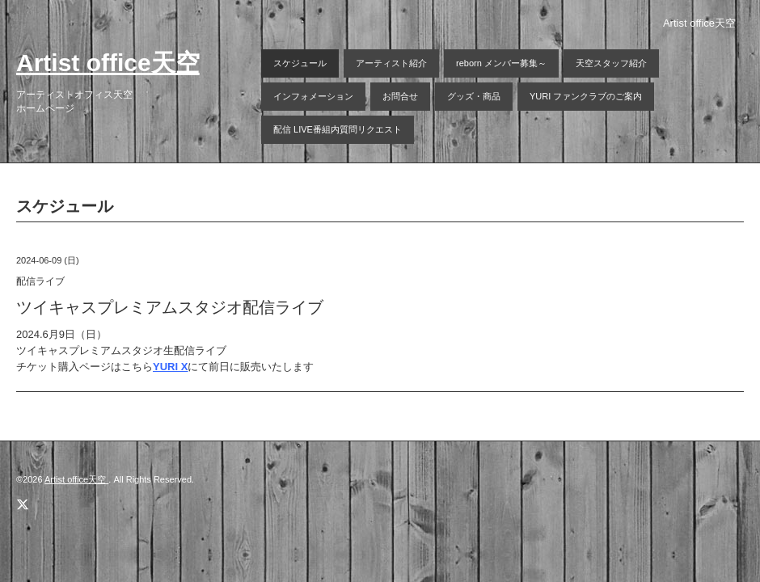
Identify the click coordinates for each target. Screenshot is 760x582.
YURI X (170, 367)
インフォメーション (313, 96)
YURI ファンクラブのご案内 (586, 96)
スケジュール (300, 63)
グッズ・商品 (473, 96)
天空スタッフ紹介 (611, 63)
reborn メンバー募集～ (501, 63)
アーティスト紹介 (391, 63)
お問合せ (400, 96)
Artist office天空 (108, 62)
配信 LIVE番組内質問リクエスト (337, 129)
